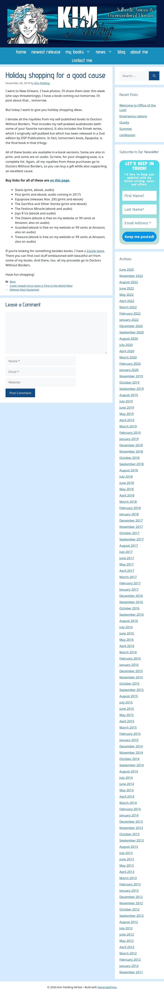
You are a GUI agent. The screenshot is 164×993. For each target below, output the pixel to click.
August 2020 (128, 338)
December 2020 (131, 326)
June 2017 (126, 558)
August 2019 (128, 395)
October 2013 (129, 834)
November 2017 (131, 527)
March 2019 (128, 426)
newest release (45, 52)
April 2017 (126, 570)
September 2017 (131, 539)
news (105, 51)
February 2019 (130, 432)
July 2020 (126, 345)
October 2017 (129, 533)
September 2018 (131, 464)
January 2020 (129, 370)
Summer (125, 129)
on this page (59, 180)
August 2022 (128, 282)
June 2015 (126, 708)
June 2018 (126, 483)
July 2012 (126, 928)
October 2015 (129, 683)
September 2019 (131, 389)
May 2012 (126, 941)
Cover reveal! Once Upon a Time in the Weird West (41, 285)
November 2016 (131, 602)
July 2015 (126, 702)
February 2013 (130, 884)
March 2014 (128, 803)
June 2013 (126, 859)
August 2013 (128, 846)
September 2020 (131, 332)
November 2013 (131, 828)
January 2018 (129, 514)
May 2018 (126, 489)
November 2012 (131, 903)
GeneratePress (107, 987)
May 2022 (126, 294)
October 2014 (129, 759)
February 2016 (130, 658)
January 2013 (129, 890)
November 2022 (131, 276)
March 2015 (128, 727)
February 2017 (130, 583)
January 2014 (129, 815)
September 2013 (131, 840)
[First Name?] (139, 196)
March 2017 (128, 577)
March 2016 (128, 652)
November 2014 (131, 752)
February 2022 (130, 313)
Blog (13, 281)
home (21, 52)
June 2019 (126, 407)
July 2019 (126, 401)
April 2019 (126, 420)
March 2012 (128, 953)
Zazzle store (95, 251)
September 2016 (131, 614)
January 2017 (129, 589)
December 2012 (131, 897)
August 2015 (128, 696)
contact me (82, 60)
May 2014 (126, 790)
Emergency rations (133, 116)
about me (139, 52)
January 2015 (129, 740)
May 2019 (126, 414)
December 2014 (131, 746)
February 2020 (130, 363)
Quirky (124, 122)
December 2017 (131, 520)
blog (121, 52)
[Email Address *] (139, 223)
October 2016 (129, 608)
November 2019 (131, 376)
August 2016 (128, 621)
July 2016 (126, 627)
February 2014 (130, 809)
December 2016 (131, 596)
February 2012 (130, 959)
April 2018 (126, 495)
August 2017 (128, 545)
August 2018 (128, 470)
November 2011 (131, 972)
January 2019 (129, 439)
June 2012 (126, 934)
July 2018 (126, 476)
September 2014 (131, 765)
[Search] (154, 75)
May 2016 (126, 639)
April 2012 (126, 947)
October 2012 (129, 909)
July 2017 (126, 552)
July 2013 (126, 853)
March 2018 (128, 501)
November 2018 (131, 451)
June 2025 (126, 269)
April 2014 (126, 796)
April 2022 (126, 301)
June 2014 (126, 784)
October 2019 (129, 382)
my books (79, 51)
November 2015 (131, 677)
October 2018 (129, 458)
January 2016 (129, 665)
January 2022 (129, 320)
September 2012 (131, 915)
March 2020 (128, 357)
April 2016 (126, 646)
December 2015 (131, 671)
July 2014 (126, 777)
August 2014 (128, 771)
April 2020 (126, 351)
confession (127, 135)
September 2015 (131, 690)
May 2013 (126, 865)
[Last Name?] (139, 209)
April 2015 (126, 721)
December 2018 (131, 445)
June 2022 (126, 288)
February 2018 (130, 508)
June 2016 (126, 633)
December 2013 (131, 821)
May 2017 (126, 564)
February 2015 (130, 734)
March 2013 (128, 878)
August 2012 (128, 922)
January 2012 (129, 966)
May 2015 (126, 715)
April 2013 (126, 872)
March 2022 (128, 307)
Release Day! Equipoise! (24, 289)
